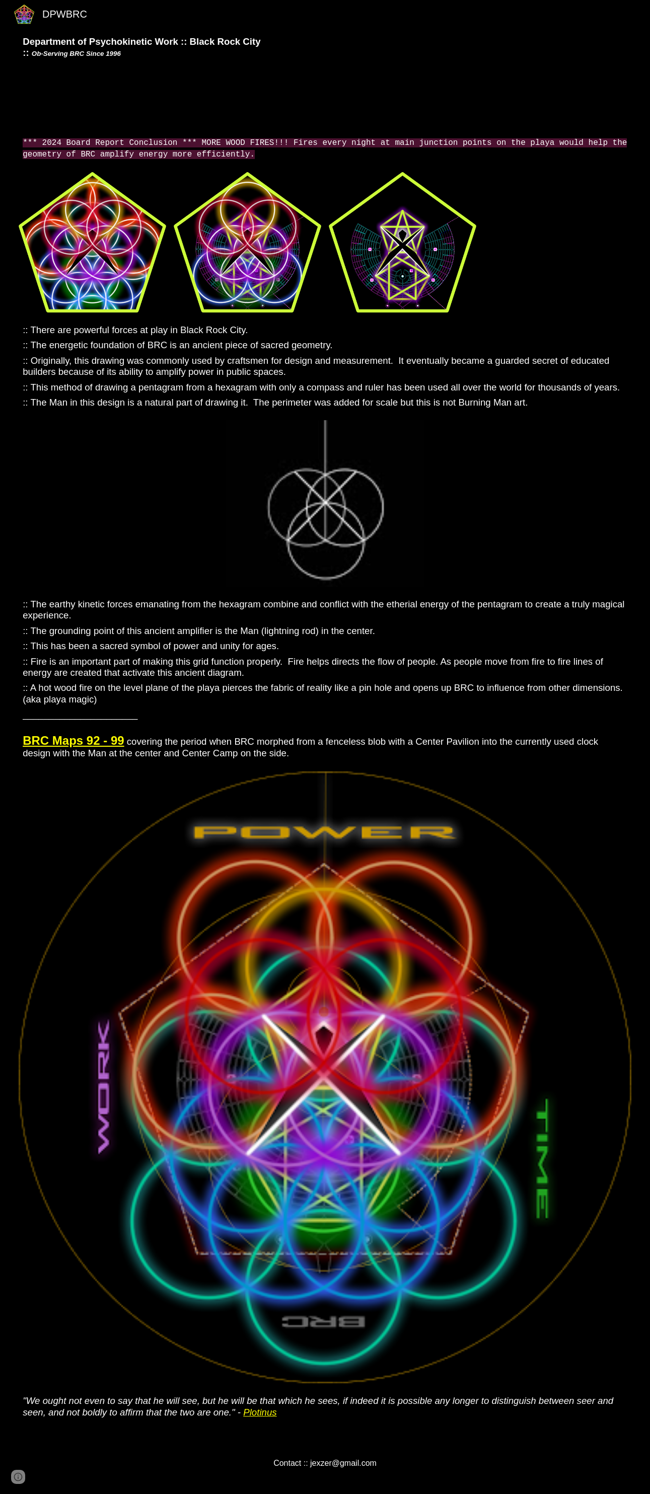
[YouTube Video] (325, 97)
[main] (325, 47)
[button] (18, 1477)
